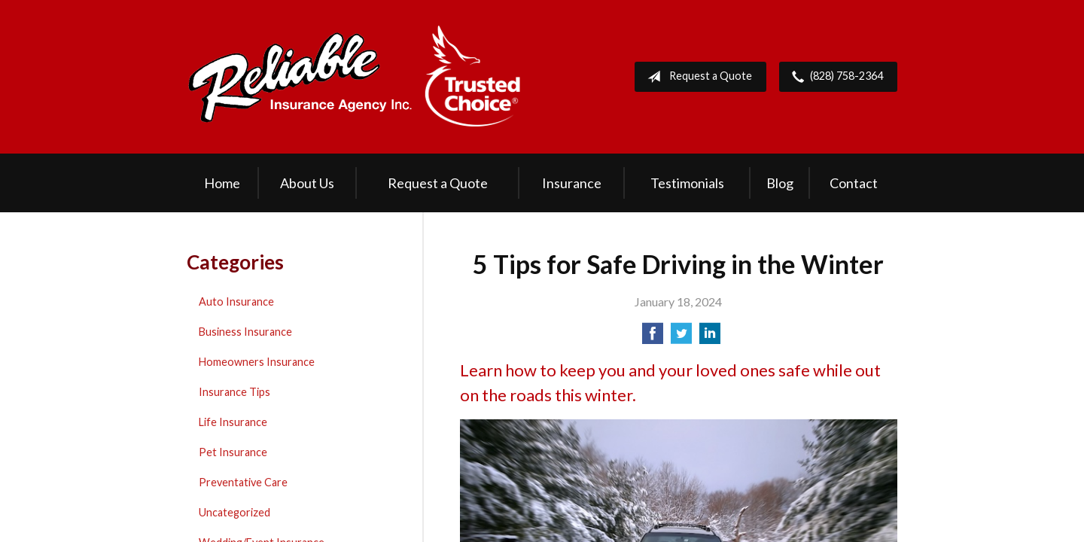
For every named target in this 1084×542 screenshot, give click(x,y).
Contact (854, 183)
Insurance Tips (234, 391)
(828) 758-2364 (834, 77)
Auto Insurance (236, 301)
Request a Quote (696, 77)
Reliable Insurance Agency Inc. (354, 76)
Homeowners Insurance (257, 361)
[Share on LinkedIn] (709, 337)
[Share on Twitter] (681, 337)
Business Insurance (245, 331)
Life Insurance (233, 422)
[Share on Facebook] (652, 337)
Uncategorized (234, 512)
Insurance (571, 183)
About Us (307, 183)
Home (222, 183)
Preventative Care (243, 482)
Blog (779, 183)
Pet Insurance (233, 452)
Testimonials (687, 183)
